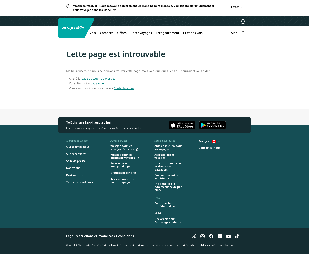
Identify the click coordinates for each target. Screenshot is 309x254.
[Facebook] (211, 236)
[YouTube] (228, 236)
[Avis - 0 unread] (243, 21)
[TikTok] (237, 236)
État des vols (193, 33)
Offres (122, 33)
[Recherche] (243, 33)
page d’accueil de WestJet (98, 78)
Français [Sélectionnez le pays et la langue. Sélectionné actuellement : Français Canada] (209, 141)
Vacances (106, 33)
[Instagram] (202, 236)
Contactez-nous (124, 88)
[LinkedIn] (220, 236)
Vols (92, 33)
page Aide (97, 83)
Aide (234, 33)
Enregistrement (167, 33)
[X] (194, 236)
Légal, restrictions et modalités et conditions (100, 236)
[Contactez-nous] (209, 147)
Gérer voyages (141, 33)
